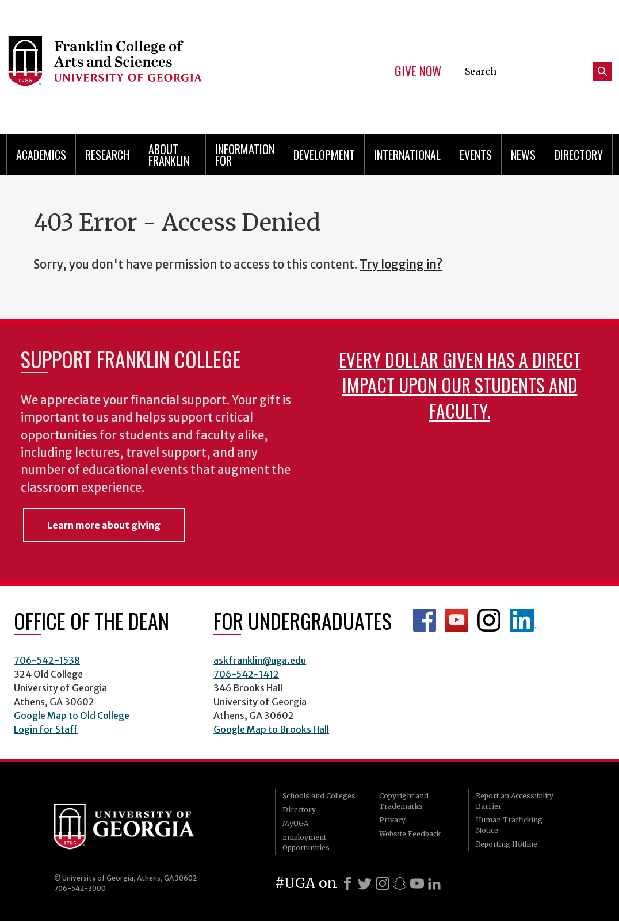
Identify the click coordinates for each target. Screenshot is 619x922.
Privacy (392, 820)
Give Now (418, 71)
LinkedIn (523, 620)
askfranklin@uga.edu (259, 660)
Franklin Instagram (488, 620)
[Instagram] (382, 883)
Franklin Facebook (424, 620)
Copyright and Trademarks (404, 800)
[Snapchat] (400, 883)
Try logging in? (401, 264)
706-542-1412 (246, 674)
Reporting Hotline (506, 844)
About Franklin (168, 154)
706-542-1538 (47, 660)
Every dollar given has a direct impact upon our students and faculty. (460, 384)
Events (476, 154)
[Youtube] (417, 883)
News (523, 154)
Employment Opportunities (306, 842)
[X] (365, 883)
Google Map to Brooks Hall (271, 729)
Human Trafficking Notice (509, 825)
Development (324, 154)
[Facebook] (347, 883)
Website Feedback (410, 833)
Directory (579, 154)
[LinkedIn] (434, 883)
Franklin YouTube (456, 620)
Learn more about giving (104, 525)
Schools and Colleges (319, 795)
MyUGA (295, 823)
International (407, 154)
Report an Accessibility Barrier (514, 800)
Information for (244, 154)
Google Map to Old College (71, 715)
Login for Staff (46, 729)
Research (107, 154)
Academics (41, 154)
